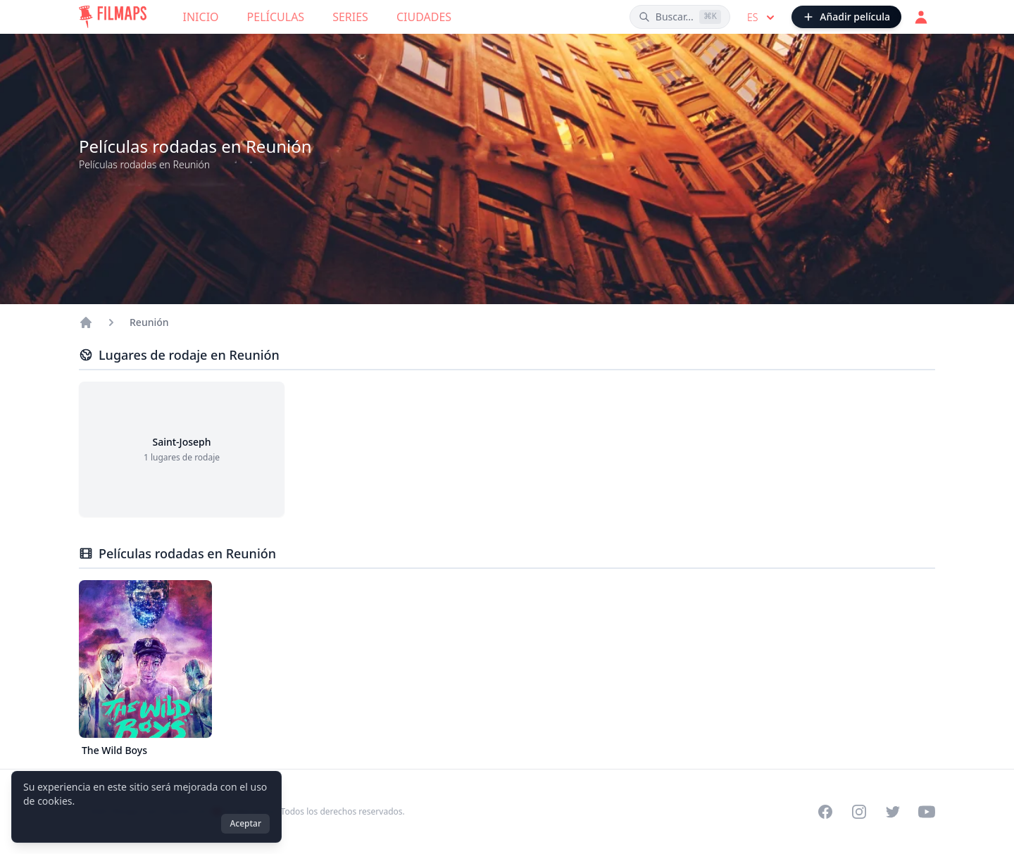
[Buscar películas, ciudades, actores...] (680, 17)
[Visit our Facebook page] (825, 811)
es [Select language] (762, 18)
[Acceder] (921, 16)
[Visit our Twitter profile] (892, 811)
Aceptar (245, 823)
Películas (276, 17)
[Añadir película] (846, 17)
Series (350, 17)
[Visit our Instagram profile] (859, 811)
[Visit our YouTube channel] (926, 811)
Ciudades (423, 17)
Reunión (149, 322)
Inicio (201, 17)
